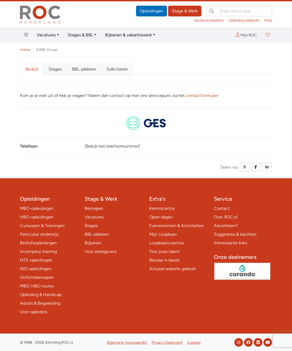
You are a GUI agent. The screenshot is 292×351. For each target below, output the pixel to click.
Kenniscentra (162, 208)
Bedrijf (32, 69)
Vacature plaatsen (209, 20)
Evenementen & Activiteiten (176, 225)
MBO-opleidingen (37, 208)
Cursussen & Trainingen (42, 225)
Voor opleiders (33, 311)
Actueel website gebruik (172, 268)
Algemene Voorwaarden (127, 342)
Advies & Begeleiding (40, 303)
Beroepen (94, 208)
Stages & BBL (80, 34)
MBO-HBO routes (37, 286)
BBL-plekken (84, 69)
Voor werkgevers (100, 251)
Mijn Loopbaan (163, 234)
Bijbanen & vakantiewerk (128, 34)
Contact (222, 208)
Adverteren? (226, 225)
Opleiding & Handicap (40, 294)
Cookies (194, 342)
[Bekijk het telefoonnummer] (112, 146)
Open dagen (161, 217)
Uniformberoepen (37, 277)
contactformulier (202, 95)
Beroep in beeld (164, 260)
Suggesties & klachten (235, 234)
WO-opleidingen (35, 268)
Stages (55, 69)
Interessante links (230, 242)
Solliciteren (117, 69)
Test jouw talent (164, 251)
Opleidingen (151, 10)
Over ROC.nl (225, 217)
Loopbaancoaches (166, 242)
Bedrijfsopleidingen (38, 242)
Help (268, 20)
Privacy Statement (167, 342)
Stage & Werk (185, 10)
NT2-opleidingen (36, 260)
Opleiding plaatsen (244, 20)
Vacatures (46, 34)
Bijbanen (93, 242)
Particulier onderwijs (39, 234)
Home (25, 49)
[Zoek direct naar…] (239, 11)
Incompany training (38, 251)
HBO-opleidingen (36, 217)
